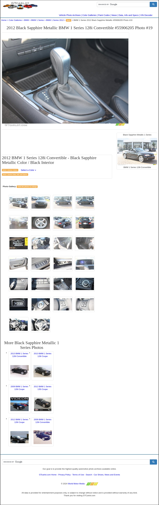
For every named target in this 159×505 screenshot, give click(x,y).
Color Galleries (89, 15)
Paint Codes (104, 15)
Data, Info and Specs (129, 15)
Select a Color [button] (28, 170)
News (114, 15)
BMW (26, 20)
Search (89, 475)
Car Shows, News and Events (107, 475)
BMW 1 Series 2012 (55, 20)
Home (4, 20)
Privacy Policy (64, 475)
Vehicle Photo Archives (70, 15)
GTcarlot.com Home (48, 475)
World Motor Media (76, 484)
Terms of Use (78, 475)
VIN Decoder (146, 15)
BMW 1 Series (37, 20)
